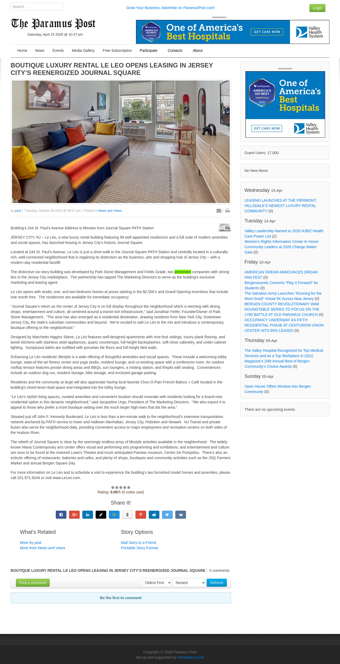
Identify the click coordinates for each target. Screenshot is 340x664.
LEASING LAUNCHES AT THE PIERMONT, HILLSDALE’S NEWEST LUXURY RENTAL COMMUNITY (281, 205)
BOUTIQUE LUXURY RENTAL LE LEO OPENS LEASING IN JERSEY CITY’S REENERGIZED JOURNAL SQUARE (112, 69)
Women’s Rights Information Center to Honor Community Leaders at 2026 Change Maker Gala (282, 246)
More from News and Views (42, 548)
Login (317, 8)
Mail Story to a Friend (138, 542)
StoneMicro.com (190, 657)
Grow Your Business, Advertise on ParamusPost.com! (170, 8)
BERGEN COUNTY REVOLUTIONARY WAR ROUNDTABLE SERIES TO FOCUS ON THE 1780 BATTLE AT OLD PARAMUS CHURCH (282, 309)
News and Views (110, 211)
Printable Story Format (139, 548)
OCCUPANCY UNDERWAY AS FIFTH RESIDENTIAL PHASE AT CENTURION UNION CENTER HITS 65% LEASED (284, 325)
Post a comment (32, 583)
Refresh (216, 583)
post (18, 211)
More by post (30, 542)
